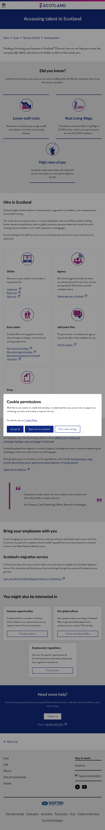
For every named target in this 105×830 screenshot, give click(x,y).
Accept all (15, 429)
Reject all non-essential (39, 429)
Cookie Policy (31, 420)
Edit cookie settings (68, 429)
